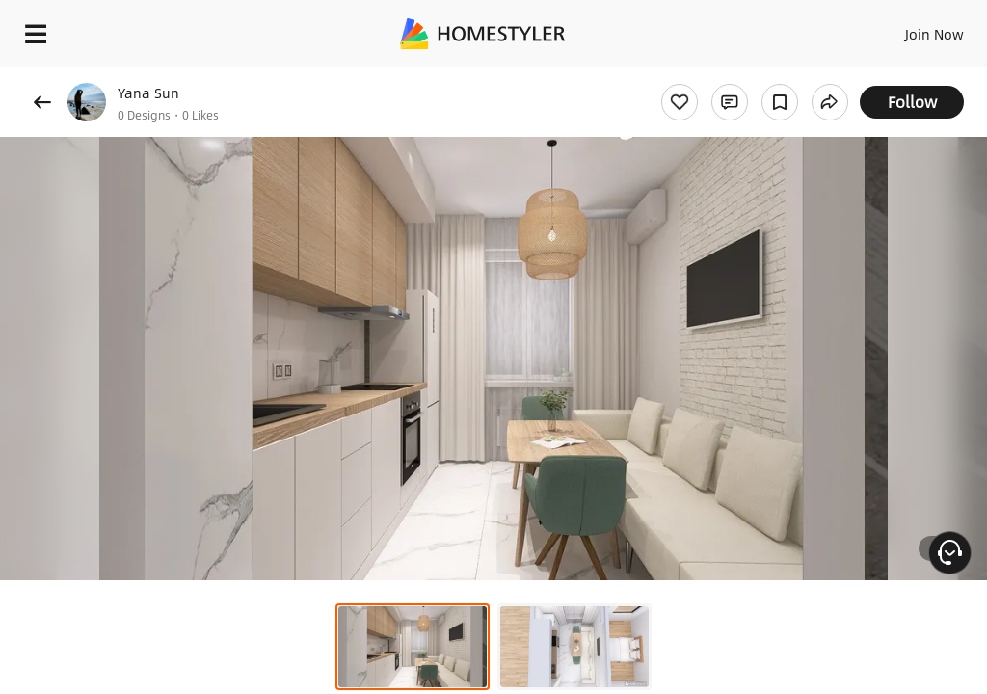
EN (909, 29)
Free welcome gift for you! (740, 77)
